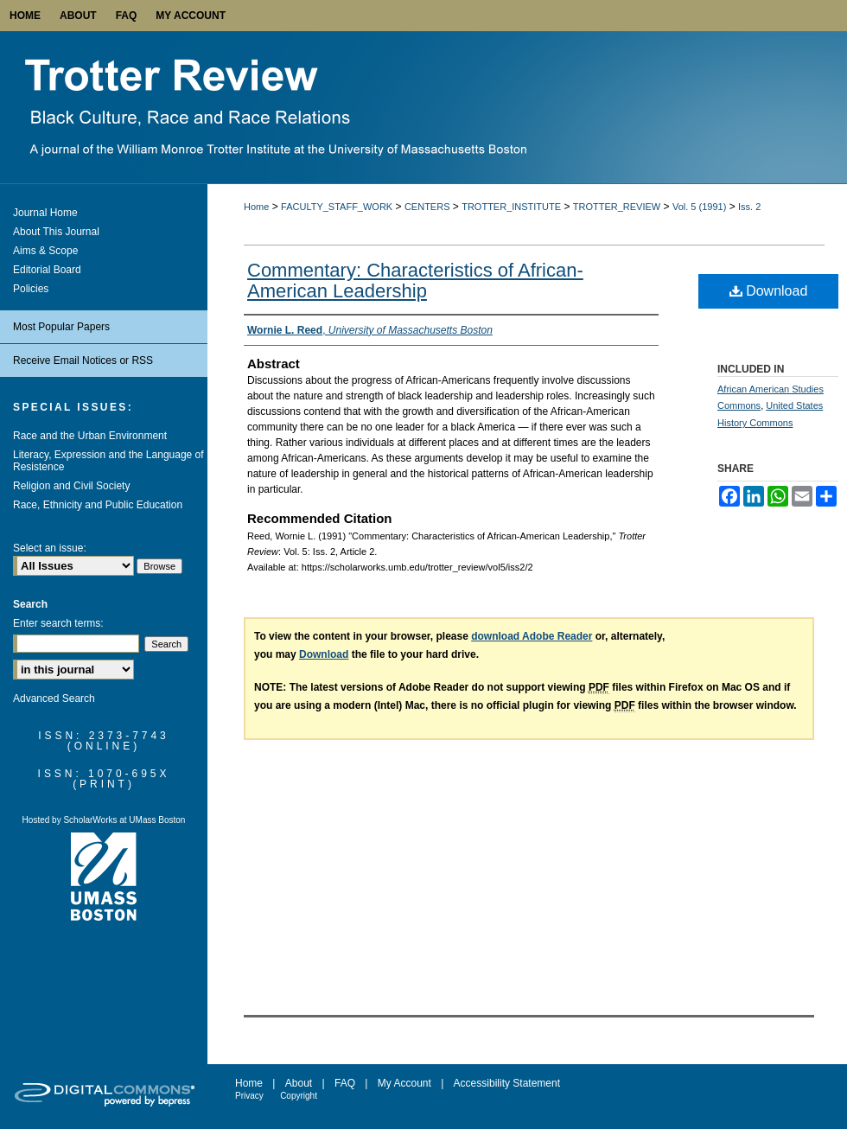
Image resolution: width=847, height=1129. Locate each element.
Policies (30, 289)
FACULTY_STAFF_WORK (336, 206)
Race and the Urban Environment (90, 436)
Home (256, 206)
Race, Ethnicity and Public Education (97, 505)
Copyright (298, 1095)
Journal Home (45, 213)
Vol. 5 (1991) (699, 206)
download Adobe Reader (531, 636)
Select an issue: (49, 548)
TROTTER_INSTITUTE (511, 206)
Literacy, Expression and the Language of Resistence (108, 461)
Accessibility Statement (507, 1083)
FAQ (344, 1083)
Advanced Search (54, 698)
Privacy (249, 1095)
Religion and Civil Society (71, 486)
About (298, 1083)
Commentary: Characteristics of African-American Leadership (415, 280)
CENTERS (427, 206)
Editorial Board (47, 270)
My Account (404, 1083)
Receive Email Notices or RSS (83, 360)
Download (768, 291)
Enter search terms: (58, 623)
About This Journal (56, 232)
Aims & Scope (45, 251)
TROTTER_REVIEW (616, 206)
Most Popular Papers (61, 327)
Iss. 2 (749, 206)
